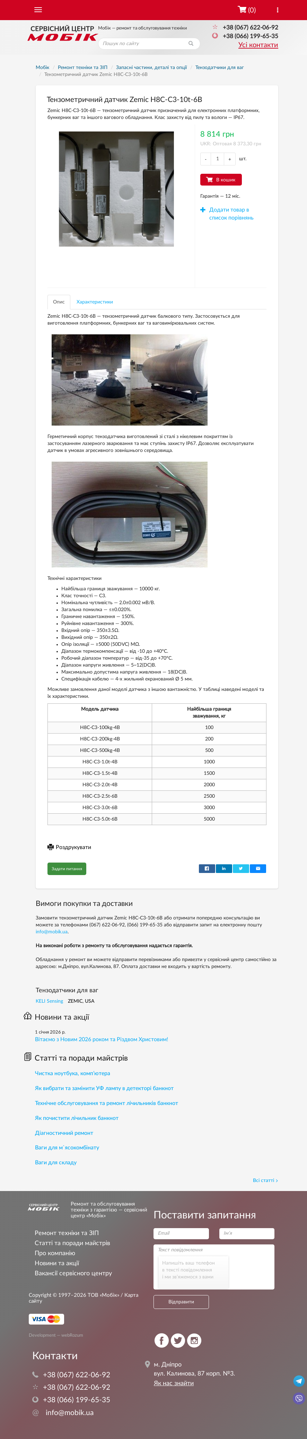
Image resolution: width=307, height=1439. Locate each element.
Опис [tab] (59, 302)
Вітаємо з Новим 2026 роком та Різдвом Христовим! (101, 1039)
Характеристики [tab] (95, 302)
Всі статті (265, 1180)
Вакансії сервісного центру (73, 1273)
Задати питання (67, 869)
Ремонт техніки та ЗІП (67, 1233)
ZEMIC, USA (81, 1001)
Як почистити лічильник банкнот (77, 1118)
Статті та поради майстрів (76, 1058)
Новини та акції (56, 1017)
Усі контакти (258, 45)
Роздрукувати (69, 847)
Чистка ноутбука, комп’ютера (72, 1073)
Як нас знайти (174, 1383)
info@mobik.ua (52, 932)
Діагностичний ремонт (64, 1133)
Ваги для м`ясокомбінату (67, 1147)
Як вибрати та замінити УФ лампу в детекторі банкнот (104, 1088)
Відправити (181, 1302)
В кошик (225, 180)
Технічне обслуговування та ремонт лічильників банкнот (106, 1103)
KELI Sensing (49, 1001)
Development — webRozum (56, 1335)
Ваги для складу (56, 1162)
